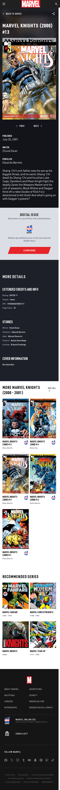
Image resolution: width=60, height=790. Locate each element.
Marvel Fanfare (10, 612)
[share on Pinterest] (41, 760)
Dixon (4, 448)
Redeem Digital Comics (41, 707)
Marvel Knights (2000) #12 (37, 498)
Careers (8, 701)
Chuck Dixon (9, 150)
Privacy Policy (23, 775)
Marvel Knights (9, 651)
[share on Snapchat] (35, 760)
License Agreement (13, 782)
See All (52, 389)
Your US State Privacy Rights (43, 775)
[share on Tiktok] (52, 760)
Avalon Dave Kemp (18, 340)
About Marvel (11, 689)
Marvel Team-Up (37, 651)
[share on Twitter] (11, 760)
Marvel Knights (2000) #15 (9, 443)
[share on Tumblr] (23, 760)
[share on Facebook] (5, 760)
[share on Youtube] (29, 760)
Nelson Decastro (15, 336)
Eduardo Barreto (12, 162)
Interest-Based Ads (31, 782)
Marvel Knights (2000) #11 (9, 553)
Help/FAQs (9, 695)
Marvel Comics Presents (41, 612)
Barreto (10, 448)
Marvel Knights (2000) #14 (37, 443)
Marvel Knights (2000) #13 (9, 498)
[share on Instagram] (17, 760)
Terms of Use (10, 775)
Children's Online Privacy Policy (39, 778)
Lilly (36, 448)
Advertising (35, 689)
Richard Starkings (18, 344)
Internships (10, 707)
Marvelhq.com (36, 701)
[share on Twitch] (47, 760)
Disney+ (33, 695)
